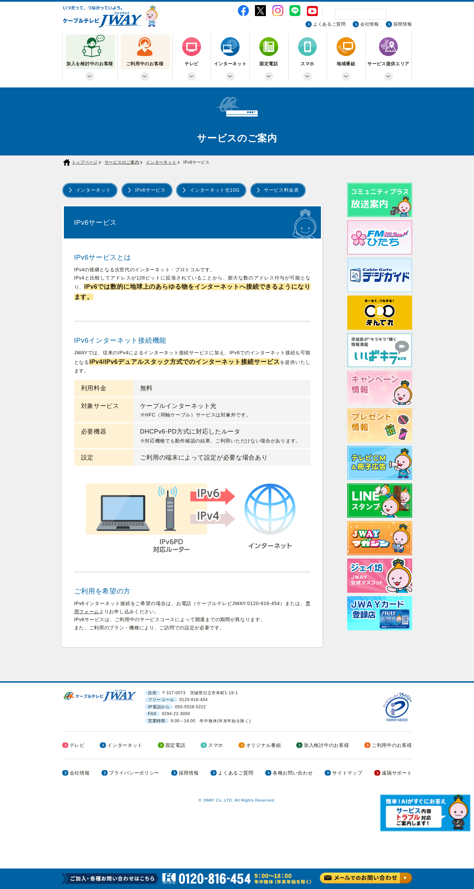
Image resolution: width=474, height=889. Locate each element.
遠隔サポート (397, 773)
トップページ (85, 162)
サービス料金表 (281, 190)
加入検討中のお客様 (326, 745)
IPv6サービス (150, 190)
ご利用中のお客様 (145, 63)
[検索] (360, 14)
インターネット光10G (215, 190)
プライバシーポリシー (134, 773)
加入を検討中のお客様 (89, 63)
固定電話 (268, 63)
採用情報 (402, 24)
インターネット (230, 63)
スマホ (307, 63)
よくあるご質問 (329, 24)
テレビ (192, 63)
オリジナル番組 (263, 745)
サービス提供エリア (388, 63)
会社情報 (369, 24)
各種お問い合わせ (293, 773)
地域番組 (346, 63)
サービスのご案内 (122, 162)
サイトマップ (347, 773)
